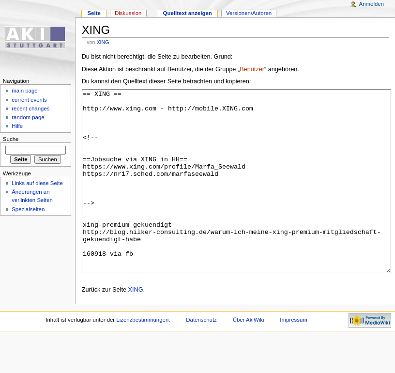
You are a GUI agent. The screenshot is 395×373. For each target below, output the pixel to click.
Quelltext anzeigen (187, 13)
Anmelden (371, 4)
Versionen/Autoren (249, 13)
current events (29, 100)
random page (28, 117)
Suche (11, 139)
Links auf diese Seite (37, 183)
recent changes (30, 108)
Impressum (293, 356)
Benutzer (252, 69)
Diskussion (128, 13)
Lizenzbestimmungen (142, 356)
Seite (93, 13)
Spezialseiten (28, 209)
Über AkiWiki (248, 356)
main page (25, 90)
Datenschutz (201, 356)
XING (102, 42)
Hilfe (17, 126)
